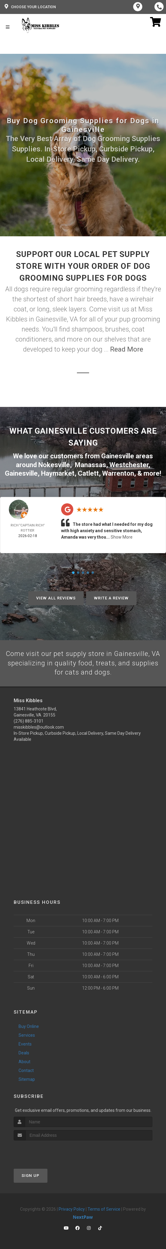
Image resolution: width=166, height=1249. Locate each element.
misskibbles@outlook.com (39, 727)
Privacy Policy (72, 1209)
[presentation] (46, 1152)
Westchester (128, 465)
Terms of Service (104, 1209)
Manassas (90, 465)
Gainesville (21, 473)
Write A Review (111, 598)
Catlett (88, 473)
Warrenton (118, 473)
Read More (126, 349)
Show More (122, 537)
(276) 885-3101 (28, 721)
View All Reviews (56, 598)
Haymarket (57, 473)
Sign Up (31, 1176)
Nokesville (54, 465)
